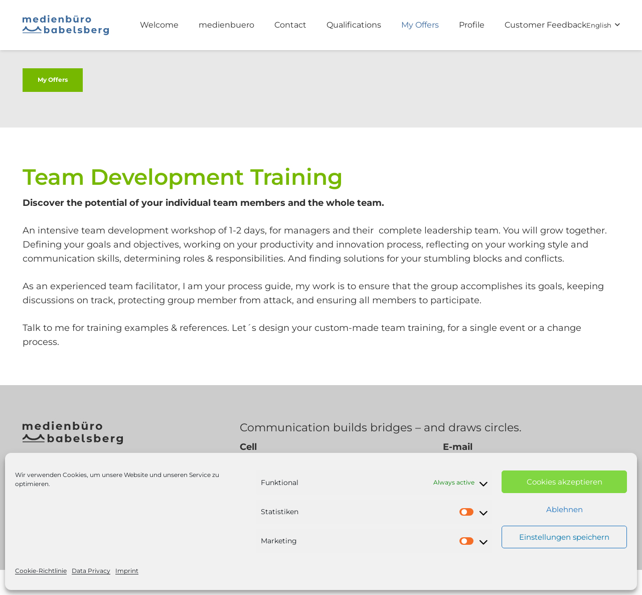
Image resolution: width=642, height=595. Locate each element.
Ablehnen (564, 509)
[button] (603, 25)
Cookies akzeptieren (564, 482)
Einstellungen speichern (564, 537)
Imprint (126, 570)
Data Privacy (91, 570)
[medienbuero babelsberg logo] (66, 25)
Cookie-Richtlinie (41, 570)
